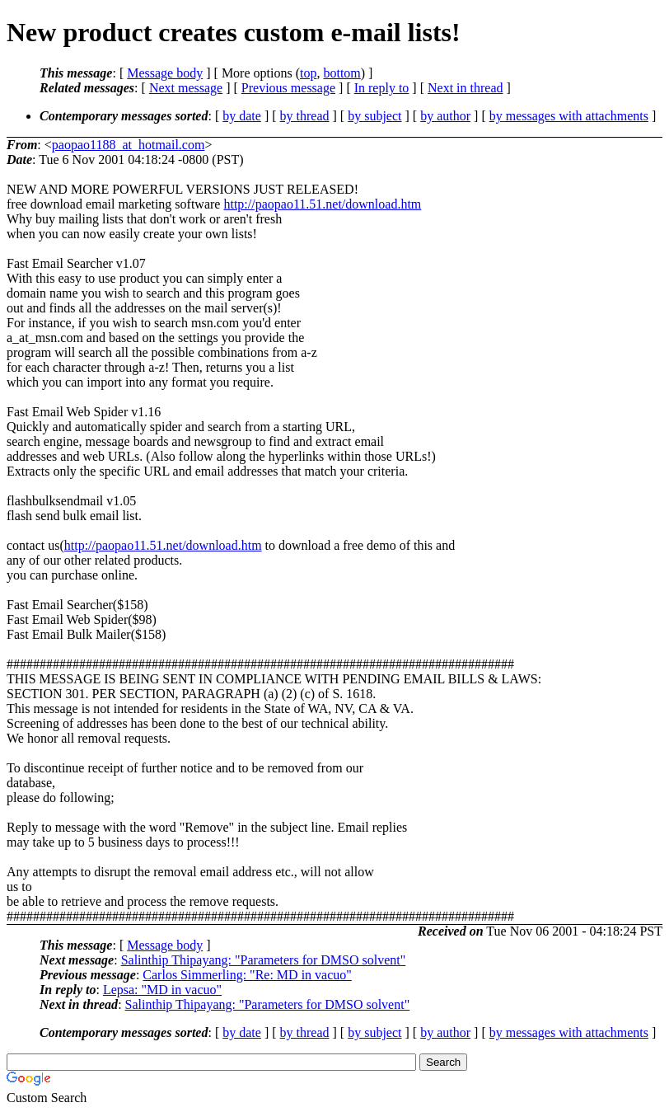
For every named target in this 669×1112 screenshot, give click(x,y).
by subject (374, 116)
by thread (305, 116)
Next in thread (465, 88)
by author (445, 116)
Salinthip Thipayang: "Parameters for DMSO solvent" (263, 960)
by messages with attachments (568, 116)
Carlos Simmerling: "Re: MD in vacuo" (247, 975)
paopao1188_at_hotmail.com (128, 145)
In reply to (381, 88)
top (308, 73)
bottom (341, 73)
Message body (165, 73)
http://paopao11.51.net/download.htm (322, 204)
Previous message (288, 88)
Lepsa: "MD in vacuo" (162, 990)
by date (241, 116)
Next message (185, 88)
